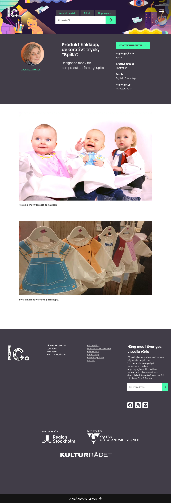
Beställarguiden (95, 357)
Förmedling (93, 345)
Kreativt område (67, 13)
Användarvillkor (83, 498)
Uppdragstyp (105, 13)
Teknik (87, 13)
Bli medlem (93, 351)
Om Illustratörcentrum (99, 348)
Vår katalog (93, 354)
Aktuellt (91, 360)
